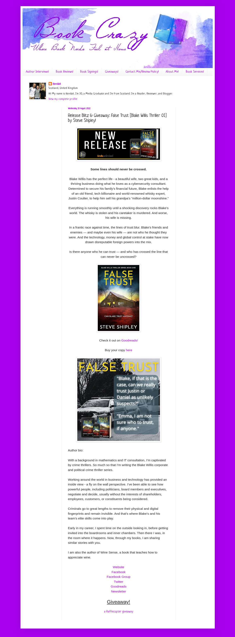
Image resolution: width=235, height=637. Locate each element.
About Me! (172, 72)
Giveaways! (111, 72)
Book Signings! (89, 72)
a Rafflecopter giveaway (118, 611)
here (129, 350)
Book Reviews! (64, 72)
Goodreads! (129, 340)
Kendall (57, 84)
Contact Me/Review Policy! (142, 72)
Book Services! (195, 72)
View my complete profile (63, 99)
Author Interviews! (37, 72)
